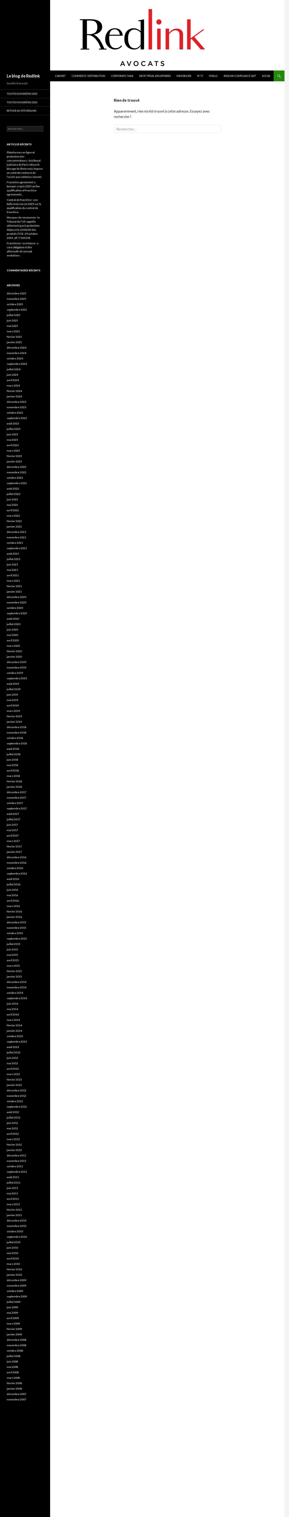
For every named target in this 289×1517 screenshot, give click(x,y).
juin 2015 (12, 949)
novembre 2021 (16, 537)
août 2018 (13, 748)
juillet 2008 (13, 1356)
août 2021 (13, 553)
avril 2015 (13, 960)
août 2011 (13, 1177)
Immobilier (184, 75)
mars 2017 (13, 841)
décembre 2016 (16, 857)
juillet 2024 (13, 369)
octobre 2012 (15, 1101)
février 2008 (14, 1383)
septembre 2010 (17, 1236)
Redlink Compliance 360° (240, 75)
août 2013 (13, 1047)
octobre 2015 (15, 933)
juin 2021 (12, 564)
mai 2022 (12, 504)
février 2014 (14, 1025)
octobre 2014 (15, 992)
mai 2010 (12, 1253)
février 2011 (14, 1209)
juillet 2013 (13, 1052)
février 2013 (14, 1079)
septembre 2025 (17, 309)
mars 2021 (13, 580)
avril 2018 (13, 770)
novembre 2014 (16, 987)
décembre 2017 (16, 792)
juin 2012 (12, 1123)
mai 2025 (12, 326)
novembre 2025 (16, 298)
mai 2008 (12, 1367)
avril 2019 (13, 705)
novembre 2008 (16, 1345)
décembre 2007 (16, 1394)
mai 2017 (12, 830)
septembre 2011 (17, 1171)
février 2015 (14, 971)
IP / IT (200, 75)
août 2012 (13, 1112)
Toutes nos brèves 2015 (22, 93)
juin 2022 (12, 499)
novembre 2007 (16, 1399)
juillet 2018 (13, 754)
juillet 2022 (13, 494)
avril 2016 (13, 900)
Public (213, 75)
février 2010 (14, 1269)
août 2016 (13, 879)
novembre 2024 (16, 353)
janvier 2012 (14, 1150)
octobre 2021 (15, 542)
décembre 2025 (16, 293)
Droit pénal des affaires (155, 75)
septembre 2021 (17, 548)
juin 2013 (12, 1058)
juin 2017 (12, 824)
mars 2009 (13, 1323)
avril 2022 (13, 510)
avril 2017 (13, 835)
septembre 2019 (17, 678)
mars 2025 (13, 331)
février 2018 (14, 781)
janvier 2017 (14, 851)
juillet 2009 (13, 1302)
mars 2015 (13, 965)
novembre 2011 (16, 1161)
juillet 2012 (13, 1117)
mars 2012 (13, 1139)
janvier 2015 (14, 976)
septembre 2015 (17, 938)
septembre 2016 (17, 873)
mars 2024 (13, 385)
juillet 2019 (13, 689)
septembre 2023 (17, 418)
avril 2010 (13, 1258)
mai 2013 (12, 1063)
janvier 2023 (14, 461)
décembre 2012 (16, 1090)
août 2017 (13, 814)
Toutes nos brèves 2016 (22, 102)
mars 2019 (13, 711)
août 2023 (13, 423)
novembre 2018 (16, 732)
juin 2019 (12, 694)
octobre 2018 (15, 738)
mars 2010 (13, 1264)
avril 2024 (13, 380)
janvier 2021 (14, 591)
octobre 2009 (15, 1291)
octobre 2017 (15, 803)
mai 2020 (12, 635)
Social (266, 75)
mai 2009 (12, 1312)
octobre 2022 (15, 477)
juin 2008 (12, 1361)
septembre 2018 (17, 743)
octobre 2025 (15, 304)
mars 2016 (13, 906)
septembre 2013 (17, 1041)
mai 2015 (12, 955)
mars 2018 (13, 776)
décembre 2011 (16, 1155)
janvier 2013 (14, 1085)
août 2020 (13, 618)
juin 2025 (12, 320)
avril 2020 (13, 640)
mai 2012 (12, 1128)
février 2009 (14, 1329)
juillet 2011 (13, 1182)
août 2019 (13, 683)
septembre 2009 (17, 1296)
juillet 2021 (13, 559)
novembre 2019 (16, 667)
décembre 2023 (16, 401)
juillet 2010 (13, 1242)
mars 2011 (13, 1204)
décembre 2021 (16, 532)
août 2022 (13, 488)
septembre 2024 (17, 364)
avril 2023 (13, 445)
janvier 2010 (14, 1274)
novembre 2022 (16, 472)
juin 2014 (12, 1003)
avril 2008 (13, 1372)
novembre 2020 (16, 602)
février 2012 (14, 1144)
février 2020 (14, 651)
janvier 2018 (14, 786)
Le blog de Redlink (23, 75)
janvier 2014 (14, 1030)
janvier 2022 (14, 526)
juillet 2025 (13, 315)
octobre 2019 (15, 673)
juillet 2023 (13, 429)
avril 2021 (13, 575)
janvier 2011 (14, 1215)
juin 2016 (12, 889)
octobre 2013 (15, 1036)
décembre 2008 (16, 1339)
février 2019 (14, 716)
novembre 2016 (16, 862)
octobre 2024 (15, 358)
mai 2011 (12, 1193)
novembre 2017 (16, 797)
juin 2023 (12, 434)
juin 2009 (12, 1307)
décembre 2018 (16, 727)
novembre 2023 (16, 407)
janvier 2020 (14, 656)
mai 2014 (12, 1009)
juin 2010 (12, 1247)
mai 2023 (12, 439)
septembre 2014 (17, 998)
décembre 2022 (16, 467)
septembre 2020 (17, 613)
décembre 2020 (16, 597)
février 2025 (14, 336)
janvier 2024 (14, 396)
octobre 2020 (15, 608)
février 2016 (14, 911)
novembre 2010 (16, 1226)
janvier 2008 (14, 1388)
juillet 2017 (13, 819)
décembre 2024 (16, 347)
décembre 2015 (16, 922)
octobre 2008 (15, 1350)
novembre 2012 (16, 1095)
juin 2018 (12, 759)
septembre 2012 (17, 1106)
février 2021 (14, 586)
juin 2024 (12, 374)
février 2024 (14, 391)
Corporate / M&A (122, 75)
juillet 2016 (13, 884)
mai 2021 (12, 570)
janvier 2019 (14, 721)
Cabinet (60, 75)
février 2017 (14, 846)
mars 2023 (13, 450)
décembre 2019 (16, 662)
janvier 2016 (14, 917)
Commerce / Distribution (88, 75)
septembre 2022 (17, 483)
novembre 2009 (16, 1285)
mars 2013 (13, 1074)
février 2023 (14, 456)
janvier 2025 (14, 342)
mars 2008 (13, 1377)
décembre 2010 (16, 1220)
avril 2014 (13, 1014)
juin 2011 (12, 1188)
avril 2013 (13, 1068)
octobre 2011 (15, 1166)
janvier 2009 (14, 1334)
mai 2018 (12, 765)
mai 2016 (12, 895)
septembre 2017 (17, 808)
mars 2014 (13, 1020)
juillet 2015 (13, 944)
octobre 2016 (15, 868)
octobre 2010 (15, 1231)
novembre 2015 (16, 927)
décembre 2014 (16, 982)
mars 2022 (13, 515)
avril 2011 (13, 1198)
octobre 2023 (15, 412)
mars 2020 (13, 645)
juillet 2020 (13, 624)
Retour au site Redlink (21, 110)
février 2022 (14, 521)
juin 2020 (12, 629)
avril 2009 (13, 1318)
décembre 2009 (16, 1280)
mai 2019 (12, 700)
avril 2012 (13, 1133)
